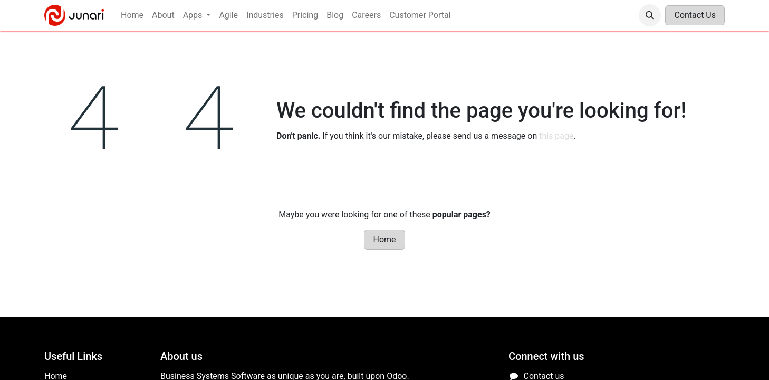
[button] (650, 15)
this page (556, 136)
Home (384, 239)
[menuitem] (132, 15)
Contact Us (695, 15)
